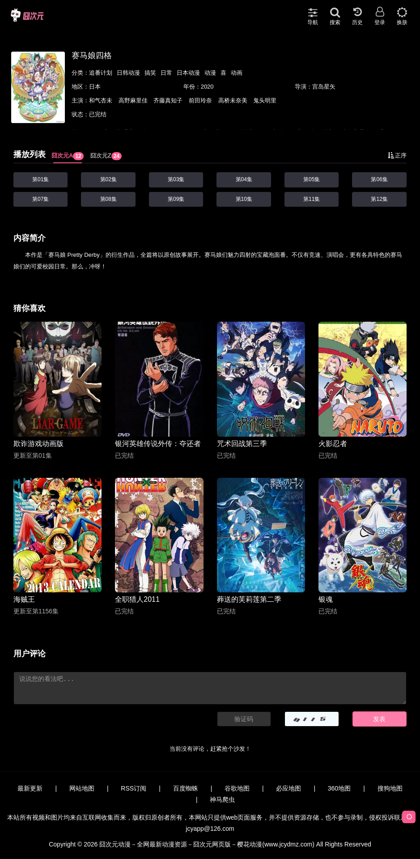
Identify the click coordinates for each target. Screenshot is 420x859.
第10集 (244, 199)
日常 (166, 72)
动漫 (210, 72)
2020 (207, 86)
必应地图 (288, 788)
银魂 (325, 599)
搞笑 (150, 72)
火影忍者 (332, 443)
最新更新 (29, 788)
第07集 (40, 199)
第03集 (176, 179)
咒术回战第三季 (242, 443)
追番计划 (100, 72)
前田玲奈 (201, 100)
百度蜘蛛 (185, 788)
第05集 (311, 179)
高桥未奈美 (233, 100)
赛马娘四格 (92, 55)
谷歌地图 (237, 788)
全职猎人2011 (137, 599)
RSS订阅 (133, 788)
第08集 (108, 199)
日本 (95, 86)
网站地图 (81, 788)
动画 (236, 72)
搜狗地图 (390, 788)
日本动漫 (188, 72)
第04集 (244, 179)
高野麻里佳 (134, 100)
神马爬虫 (222, 799)
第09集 (176, 199)
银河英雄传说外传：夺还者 (158, 443)
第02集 (108, 179)
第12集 (379, 199)
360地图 (339, 788)
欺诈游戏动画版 (38, 443)
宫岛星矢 (323, 86)
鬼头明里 (264, 100)
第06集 (379, 179)
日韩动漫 (128, 72)
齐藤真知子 (168, 100)
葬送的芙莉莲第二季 (249, 599)
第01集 (40, 179)
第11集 (311, 199)
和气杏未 (101, 100)
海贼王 (24, 599)
